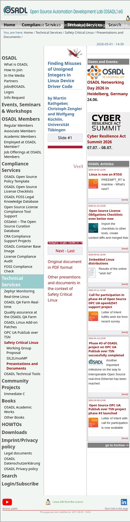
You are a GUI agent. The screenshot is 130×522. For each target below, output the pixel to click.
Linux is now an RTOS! (105, 174)
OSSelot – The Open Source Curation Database (20, 226)
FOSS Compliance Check (18, 268)
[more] (125, 200)
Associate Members (20, 131)
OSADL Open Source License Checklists (20, 189)
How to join (13, 70)
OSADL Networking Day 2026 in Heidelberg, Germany (107, 85)
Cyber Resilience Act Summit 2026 (106, 137)
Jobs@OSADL (14, 86)
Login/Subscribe (113, 25)
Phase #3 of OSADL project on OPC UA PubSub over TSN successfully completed (106, 349)
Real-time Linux (16, 296)
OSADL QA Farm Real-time (21, 304)
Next (60, 250)
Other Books (14, 417)
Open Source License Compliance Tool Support (21, 211)
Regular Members (18, 125)
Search (9, 475)
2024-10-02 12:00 (97, 170)
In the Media (14, 75)
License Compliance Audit (20, 258)
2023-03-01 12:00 (97, 254)
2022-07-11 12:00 (97, 290)
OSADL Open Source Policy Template (20, 178)
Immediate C (14, 393)
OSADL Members (21, 119)
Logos (9, 92)
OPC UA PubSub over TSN (21, 334)
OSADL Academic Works (18, 409)
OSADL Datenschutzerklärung (22, 460)
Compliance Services (15, 166)
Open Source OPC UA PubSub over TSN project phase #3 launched (107, 409)
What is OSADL (16, 64)
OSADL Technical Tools (22, 373)
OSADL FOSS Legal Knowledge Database (21, 199)
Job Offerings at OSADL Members (22, 154)
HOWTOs (12, 424)
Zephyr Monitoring (19, 291)
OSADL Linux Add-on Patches (21, 324)
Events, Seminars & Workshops (21, 107)
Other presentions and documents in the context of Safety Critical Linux (64, 288)
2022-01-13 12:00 (97, 338)
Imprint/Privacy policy (75, 25)
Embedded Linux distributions (101, 261)
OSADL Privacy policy (21, 468)
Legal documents (18, 453)
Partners (11, 81)
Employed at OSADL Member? (20, 144)
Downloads (14, 432)
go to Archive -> (117, 445)
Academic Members (20, 136)
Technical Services (49, 32)
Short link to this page (116, 508)
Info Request (14, 97)
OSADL (9, 58)
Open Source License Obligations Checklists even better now (106, 214)
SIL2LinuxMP (16, 358)
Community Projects (15, 383)
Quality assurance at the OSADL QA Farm (20, 314)
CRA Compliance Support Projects (17, 238)
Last (71, 250)
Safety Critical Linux (79, 32)
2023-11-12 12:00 (97, 206)
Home (45, 25)
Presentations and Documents (22, 366)
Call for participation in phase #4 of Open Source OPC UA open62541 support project (107, 301)
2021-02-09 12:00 (97, 400)
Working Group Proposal (18, 350)
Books (9, 400)
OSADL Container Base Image (22, 248)
